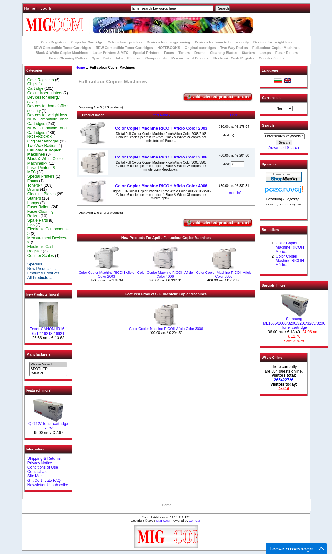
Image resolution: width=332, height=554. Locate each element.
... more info (234, 193)
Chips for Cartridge (87, 42)
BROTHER (48, 369)
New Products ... (41, 268)
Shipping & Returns (44, 458)
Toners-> (34, 185)
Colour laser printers (125, 42)
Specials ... (36, 264)
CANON (48, 373)
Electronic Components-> (48, 231)
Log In (46, 8)
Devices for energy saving (168, 42)
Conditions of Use (42, 467)
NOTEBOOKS (169, 48)
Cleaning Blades (223, 53)
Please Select (48, 364)
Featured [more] (38, 390)
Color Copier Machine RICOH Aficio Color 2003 (161, 128)
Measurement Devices (189, 58)
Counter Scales (271, 58)
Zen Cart (195, 520)
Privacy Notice (39, 463)
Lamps (265, 53)
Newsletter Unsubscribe (47, 485)
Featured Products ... (45, 273)
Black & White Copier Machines (61, 53)
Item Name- (161, 115)
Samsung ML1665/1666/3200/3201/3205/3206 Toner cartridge (294, 321)
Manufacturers (39, 354)
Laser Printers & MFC (110, 53)
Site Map (35, 476)
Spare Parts (101, 58)
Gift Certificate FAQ (44, 480)
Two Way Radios (234, 48)
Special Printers (146, 53)
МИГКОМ (163, 520)
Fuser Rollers (286, 53)
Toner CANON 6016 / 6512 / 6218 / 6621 (48, 330)
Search (268, 125)
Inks (119, 58)
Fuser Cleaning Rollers (68, 58)
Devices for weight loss (272, 42)
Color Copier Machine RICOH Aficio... (290, 247)
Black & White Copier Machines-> (45, 161)
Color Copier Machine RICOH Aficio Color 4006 (161, 185)
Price (234, 115)
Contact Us (37, 471)
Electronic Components (147, 58)
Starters (248, 53)
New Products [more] (42, 294)
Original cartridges (200, 48)
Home (29, 8)
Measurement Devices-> (47, 240)
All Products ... (39, 277)
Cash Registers (53, 42)
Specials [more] (274, 285)
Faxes (169, 53)
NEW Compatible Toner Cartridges (62, 48)
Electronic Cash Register (233, 58)
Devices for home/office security (222, 42)
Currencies (271, 98)
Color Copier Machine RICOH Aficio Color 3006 (161, 157)
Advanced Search (283, 147)
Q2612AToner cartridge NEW (48, 424)
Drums (199, 53)
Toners (184, 53)
